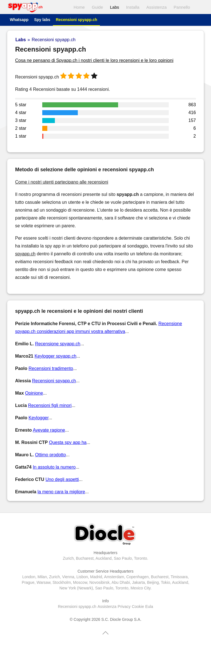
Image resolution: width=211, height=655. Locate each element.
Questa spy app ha (67, 442)
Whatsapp (19, 19)
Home (79, 7)
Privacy (124, 606)
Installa (133, 7)
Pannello (182, 7)
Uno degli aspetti (62, 479)
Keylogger (38, 417)
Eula (149, 606)
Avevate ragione (49, 430)
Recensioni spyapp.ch (76, 19)
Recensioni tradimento (51, 368)
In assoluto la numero (54, 467)
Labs (114, 7)
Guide (97, 7)
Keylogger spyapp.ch (55, 356)
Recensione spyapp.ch (57, 343)
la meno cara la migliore (61, 491)
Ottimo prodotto (50, 454)
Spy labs (42, 19)
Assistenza (156, 7)
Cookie (138, 606)
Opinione (34, 393)
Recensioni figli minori (50, 405)
